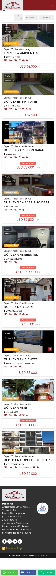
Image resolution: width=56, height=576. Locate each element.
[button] (52, 5)
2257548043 (9, 520)
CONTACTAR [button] (28, 572)
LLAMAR (47, 572)
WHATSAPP (9, 572)
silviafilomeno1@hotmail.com (15, 523)
